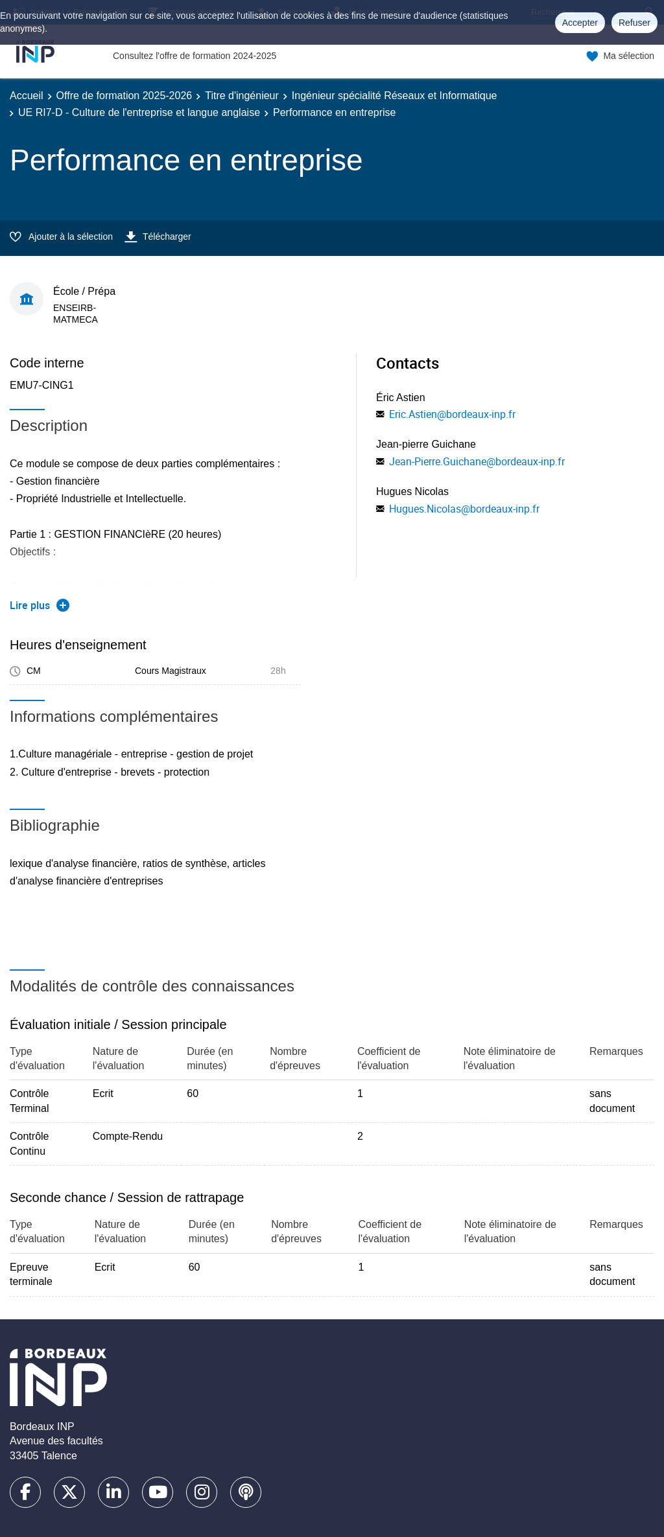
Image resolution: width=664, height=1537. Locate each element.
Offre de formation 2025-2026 (124, 95)
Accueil (26, 95)
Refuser (634, 22)
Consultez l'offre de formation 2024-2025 (194, 56)
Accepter (580, 22)
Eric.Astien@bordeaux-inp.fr (452, 414)
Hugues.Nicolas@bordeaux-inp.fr (464, 509)
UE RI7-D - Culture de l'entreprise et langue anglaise (139, 112)
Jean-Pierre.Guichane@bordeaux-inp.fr (477, 461)
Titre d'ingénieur (242, 95)
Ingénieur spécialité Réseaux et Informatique (394, 95)
